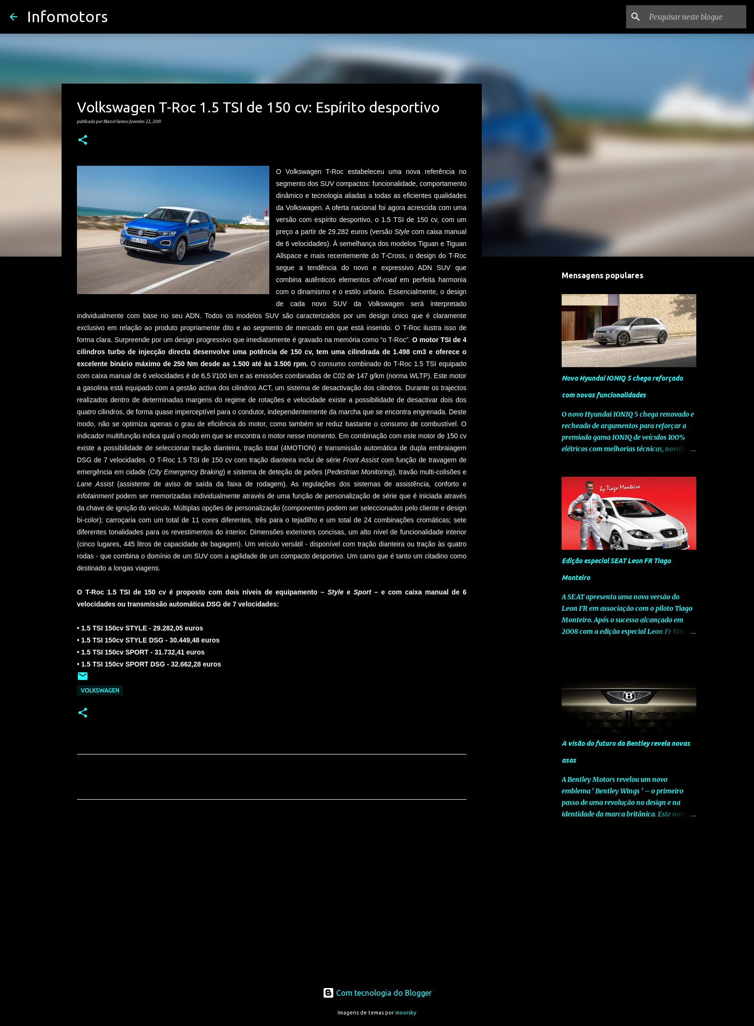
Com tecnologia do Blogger (377, 993)
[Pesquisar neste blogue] (695, 16)
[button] (82, 140)
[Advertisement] (272, 896)
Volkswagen (100, 690)
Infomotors (67, 16)
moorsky (405, 1012)
